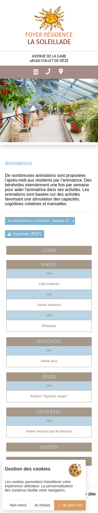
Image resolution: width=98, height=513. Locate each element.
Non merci (16, 505)
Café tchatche (49, 284)
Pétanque (49, 326)
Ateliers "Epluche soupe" (49, 396)
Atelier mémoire (49, 305)
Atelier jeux (49, 361)
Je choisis (42, 505)
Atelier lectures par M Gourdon (49, 431)
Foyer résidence (49, 48)
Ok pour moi (70, 505)
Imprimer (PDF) (27, 234)
